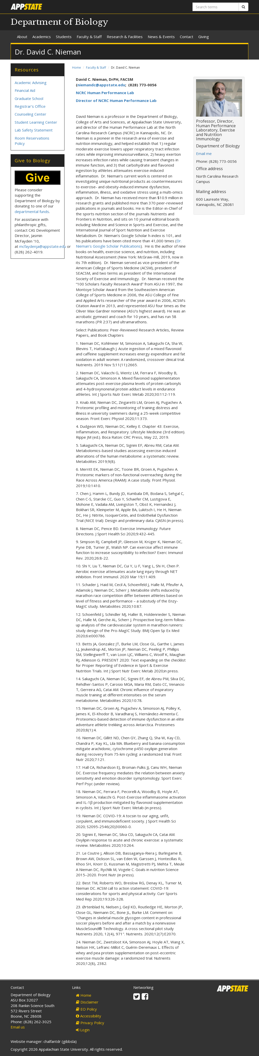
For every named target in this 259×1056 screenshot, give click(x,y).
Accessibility (88, 1015)
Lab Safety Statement (34, 130)
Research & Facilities (125, 36)
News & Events (161, 36)
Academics (41, 36)
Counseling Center (30, 114)
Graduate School (29, 98)
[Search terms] (215, 7)
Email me (204, 153)
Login (83, 1029)
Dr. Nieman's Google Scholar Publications (129, 243)
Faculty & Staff (89, 36)
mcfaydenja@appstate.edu (42, 246)
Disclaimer (87, 1002)
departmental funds (32, 211)
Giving (203, 36)
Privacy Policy (90, 1022)
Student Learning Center (36, 122)
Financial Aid (25, 90)
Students (64, 36)
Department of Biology (59, 22)
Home (76, 67)
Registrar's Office (30, 106)
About (22, 36)
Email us (18, 1026)
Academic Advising (31, 82)
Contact (186, 36)
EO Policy (86, 1009)
